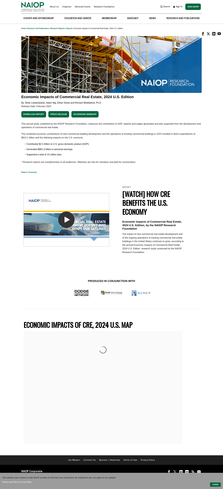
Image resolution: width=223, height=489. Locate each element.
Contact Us (89, 460)
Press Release (58, 114)
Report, (24, 172)
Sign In (177, 7)
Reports (69, 28)
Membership (109, 18)
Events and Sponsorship (38, 18)
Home (24, 28)
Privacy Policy (148, 460)
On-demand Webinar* (85, 114)
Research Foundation (104, 7)
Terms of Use (130, 460)
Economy (32, 172)
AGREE (215, 485)
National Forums (82, 7)
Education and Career (77, 18)
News (152, 18)
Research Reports (57, 28)
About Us (54, 7)
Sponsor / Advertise (109, 460)
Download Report (33, 114)
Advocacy (132, 18)
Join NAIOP (193, 7)
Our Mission (74, 460)
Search (165, 7)
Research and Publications (183, 18)
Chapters (66, 7)
